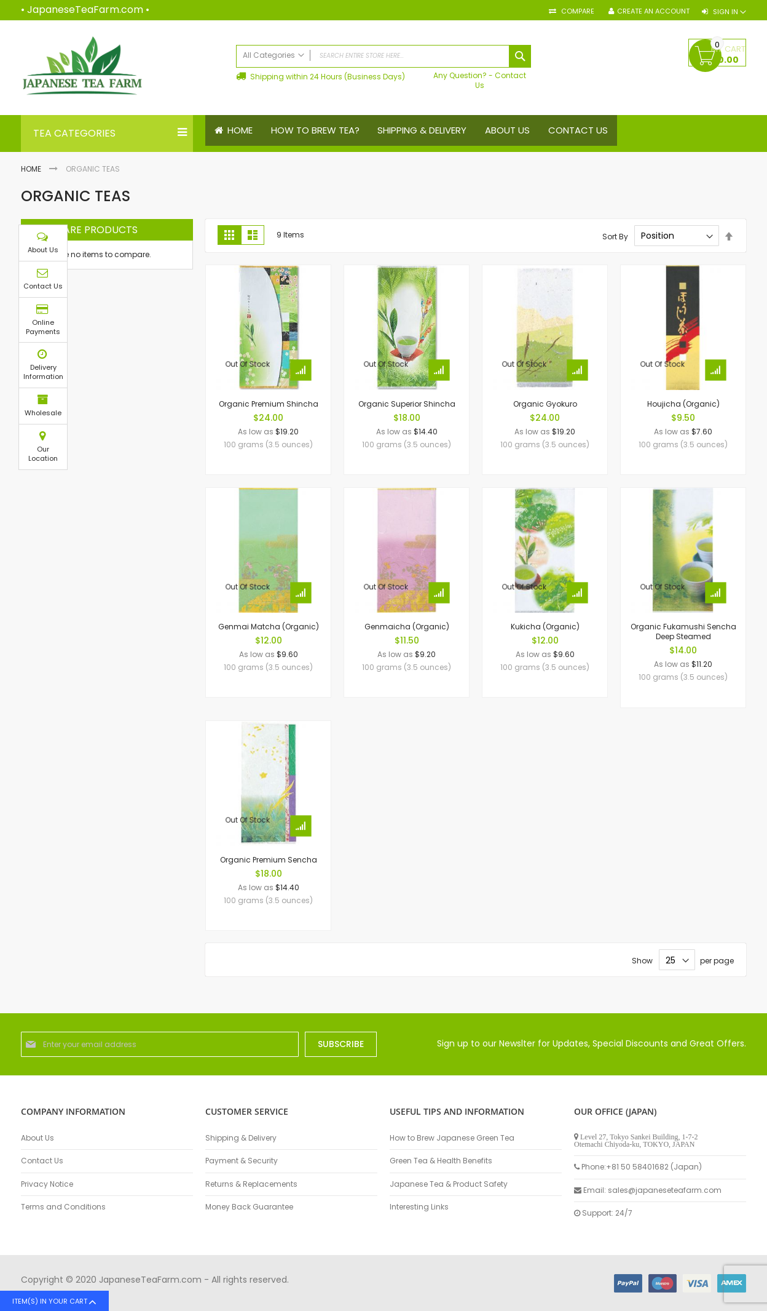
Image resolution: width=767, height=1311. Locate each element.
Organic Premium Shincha (268, 404)
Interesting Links (419, 1207)
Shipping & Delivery (241, 1138)
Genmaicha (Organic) (406, 626)
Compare (576, 11)
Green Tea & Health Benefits (441, 1161)
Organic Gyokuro (545, 404)
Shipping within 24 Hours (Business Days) (326, 76)
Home (32, 169)
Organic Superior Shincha (406, 404)
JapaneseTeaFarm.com (85, 9)
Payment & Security (241, 1161)
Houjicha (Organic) (683, 404)
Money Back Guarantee (249, 1207)
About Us (37, 1138)
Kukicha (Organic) (545, 626)
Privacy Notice (47, 1184)
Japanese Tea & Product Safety (449, 1184)
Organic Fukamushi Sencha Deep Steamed (683, 631)
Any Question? (460, 75)
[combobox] (383, 56)
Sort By (615, 236)
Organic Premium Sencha (268, 860)
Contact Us (500, 80)
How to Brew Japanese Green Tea (452, 1138)
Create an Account (653, 11)
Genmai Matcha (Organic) (268, 626)
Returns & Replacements (251, 1184)
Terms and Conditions (63, 1207)
